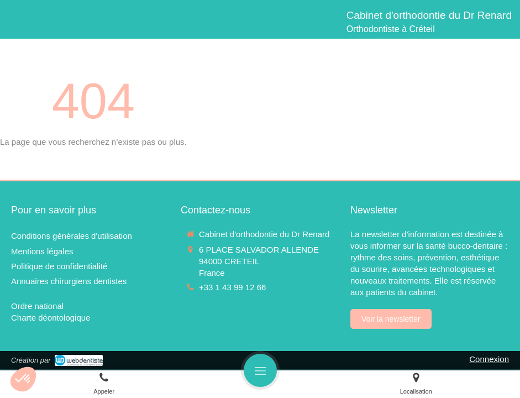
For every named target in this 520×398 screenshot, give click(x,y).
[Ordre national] (37, 306)
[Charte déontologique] (50, 317)
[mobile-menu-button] (260, 370)
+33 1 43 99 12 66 (232, 287)
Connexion (489, 359)
